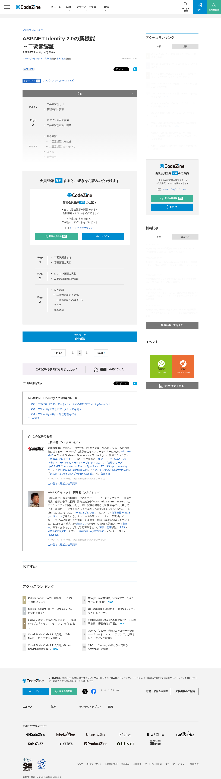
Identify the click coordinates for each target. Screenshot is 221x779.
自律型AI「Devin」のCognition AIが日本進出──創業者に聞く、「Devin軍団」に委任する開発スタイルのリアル (172, 265)
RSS (122, 527)
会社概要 (137, 764)
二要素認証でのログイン (70, 300)
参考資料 (59, 310)
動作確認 (59, 289)
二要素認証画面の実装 (59, 125)
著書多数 (105, 473)
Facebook (53, 534)
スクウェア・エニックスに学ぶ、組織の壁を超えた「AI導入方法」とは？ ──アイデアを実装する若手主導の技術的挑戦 (172, 295)
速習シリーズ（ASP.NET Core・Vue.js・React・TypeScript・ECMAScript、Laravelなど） (87, 466)
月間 (185, 46)
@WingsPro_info (57, 531)
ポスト (120, 69)
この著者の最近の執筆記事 (62, 483)
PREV (57, 352)
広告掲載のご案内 (185, 691)
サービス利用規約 (153, 764)
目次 (105, 93)
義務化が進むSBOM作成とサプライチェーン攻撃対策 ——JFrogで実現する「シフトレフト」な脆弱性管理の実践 (172, 312)
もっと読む (34, 418)
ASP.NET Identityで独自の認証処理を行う (53, 414)
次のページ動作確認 (80, 337)
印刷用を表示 (32, 383)
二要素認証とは (55, 104)
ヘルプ (80, 764)
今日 (159, 46)
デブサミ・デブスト (87, 7)
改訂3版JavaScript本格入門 (73, 470)
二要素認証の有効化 (67, 294)
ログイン (102, 236)
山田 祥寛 (60, 58)
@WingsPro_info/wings (91, 531)
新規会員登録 (55, 236)
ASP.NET (28, 69)
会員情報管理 (111, 764)
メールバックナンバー (79, 227)
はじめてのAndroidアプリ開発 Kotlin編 (71, 473)
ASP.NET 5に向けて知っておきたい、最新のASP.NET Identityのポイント (70, 404)
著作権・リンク (94, 764)
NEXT (101, 352)
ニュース (56, 7)
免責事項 (125, 764)
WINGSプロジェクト (61, 459)
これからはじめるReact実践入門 (111, 470)
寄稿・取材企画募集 (157, 691)
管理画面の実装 (55, 109)
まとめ (57, 305)
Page (33, 106)
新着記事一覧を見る (172, 325)
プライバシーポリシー (176, 764)
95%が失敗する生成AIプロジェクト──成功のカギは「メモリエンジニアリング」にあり (52, 623)
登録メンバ (82, 523)
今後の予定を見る (171, 386)
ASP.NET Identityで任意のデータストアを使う (55, 409)
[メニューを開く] (7, 7)
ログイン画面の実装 (58, 120)
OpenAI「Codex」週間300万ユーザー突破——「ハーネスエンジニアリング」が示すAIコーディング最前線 (111, 634)
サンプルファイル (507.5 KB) (58, 80)
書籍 (106, 7)
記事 (68, 7)
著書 (101, 527)
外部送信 (194, 764)
